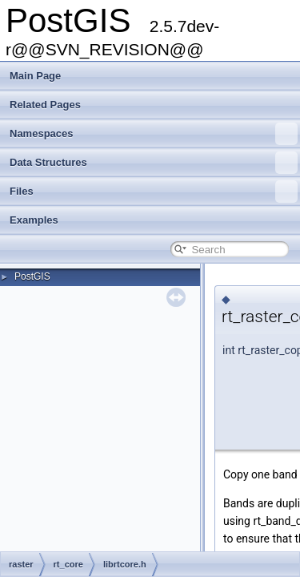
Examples (34, 220)
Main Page (35, 76)
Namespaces (154, 134)
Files (154, 191)
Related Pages (45, 105)
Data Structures (154, 162)
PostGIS (32, 276)
